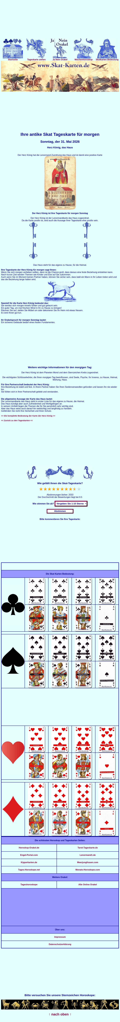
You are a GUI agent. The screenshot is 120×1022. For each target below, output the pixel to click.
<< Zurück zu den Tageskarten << (17, 420)
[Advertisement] (60, 19)
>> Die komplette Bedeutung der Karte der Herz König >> (28, 416)
